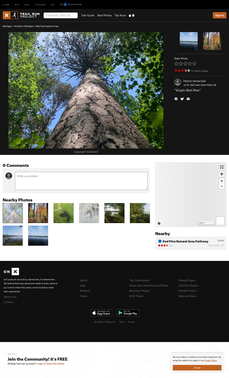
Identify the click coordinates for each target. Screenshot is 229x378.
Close (197, 367)
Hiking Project (187, 280)
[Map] (190, 195)
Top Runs (120, 15)
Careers (8, 302)
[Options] (220, 221)
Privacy (131, 322)
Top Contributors (139, 280)
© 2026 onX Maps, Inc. (105, 322)
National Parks (187, 296)
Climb (6, 4)
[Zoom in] (221, 181)
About (83, 280)
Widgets (85, 290)
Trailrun (40, 4)
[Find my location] (221, 174)
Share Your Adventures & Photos (148, 285)
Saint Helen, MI (208, 84)
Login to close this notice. (51, 363)
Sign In (219, 15)
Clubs (83, 296)
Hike (27, 4)
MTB (17, 4)
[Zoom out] (221, 186)
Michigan (7, 26)
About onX (10, 296)
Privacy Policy (210, 360)
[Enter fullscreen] (221, 167)
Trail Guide (87, 15)
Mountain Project (139, 290)
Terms (122, 322)
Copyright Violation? (86, 151)
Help (83, 285)
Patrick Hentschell (194, 81)
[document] (197, 362)
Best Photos (104, 15)
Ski (53, 4)
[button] (176, 99)
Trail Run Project (188, 285)
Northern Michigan (23, 26)
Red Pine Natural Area (47, 26)
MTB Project (136, 296)
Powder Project (188, 290)
